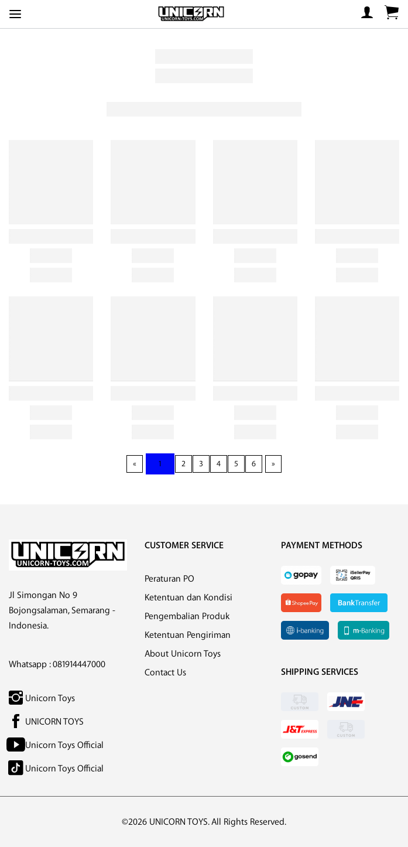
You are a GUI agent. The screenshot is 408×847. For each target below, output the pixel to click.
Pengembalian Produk (187, 616)
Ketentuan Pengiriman (188, 635)
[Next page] (273, 464)
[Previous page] (134, 464)
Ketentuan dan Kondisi (188, 598)
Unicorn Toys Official (56, 745)
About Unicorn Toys (183, 654)
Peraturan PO (169, 579)
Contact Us (165, 673)
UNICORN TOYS (46, 722)
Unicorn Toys (42, 698)
